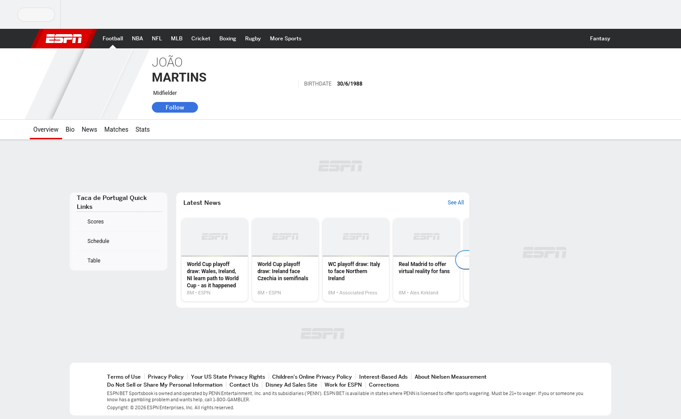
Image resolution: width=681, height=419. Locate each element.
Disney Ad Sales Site (291, 384)
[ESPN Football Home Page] (113, 38)
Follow (175, 107)
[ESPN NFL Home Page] (157, 38)
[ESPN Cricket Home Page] (200, 38)
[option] (215, 260)
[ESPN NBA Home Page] (137, 38)
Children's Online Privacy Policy (312, 376)
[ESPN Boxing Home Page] (227, 38)
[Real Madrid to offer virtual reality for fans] (426, 260)
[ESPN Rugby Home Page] (253, 38)
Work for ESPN (343, 384)
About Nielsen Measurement (451, 376)
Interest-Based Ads (383, 376)
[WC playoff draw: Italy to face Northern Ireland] (356, 260)
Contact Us (244, 384)
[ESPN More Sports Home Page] (285, 38)
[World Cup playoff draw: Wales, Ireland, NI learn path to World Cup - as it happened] (215, 260)
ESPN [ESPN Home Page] (64, 38)
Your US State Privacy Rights (228, 376)
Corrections (384, 384)
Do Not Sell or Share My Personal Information (164, 384)
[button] (622, 38)
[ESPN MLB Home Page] (176, 38)
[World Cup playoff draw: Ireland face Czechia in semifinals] (285, 260)
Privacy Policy (166, 376)
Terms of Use (124, 376)
